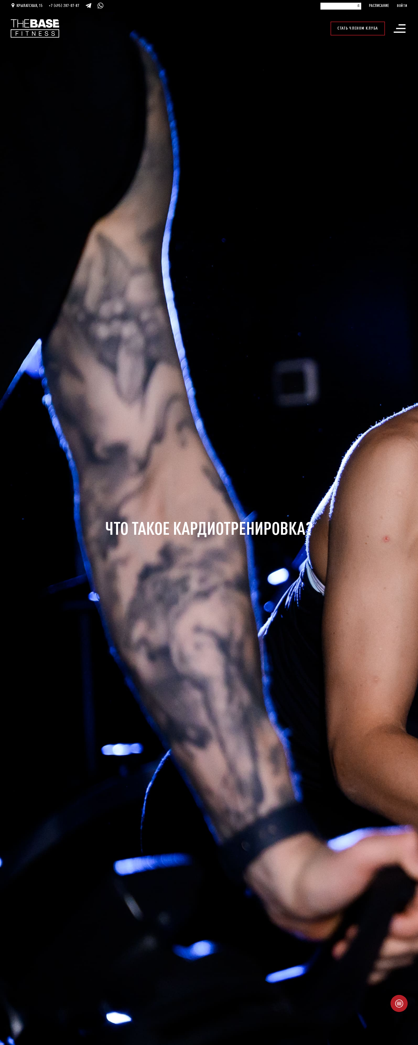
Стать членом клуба (357, 28)
